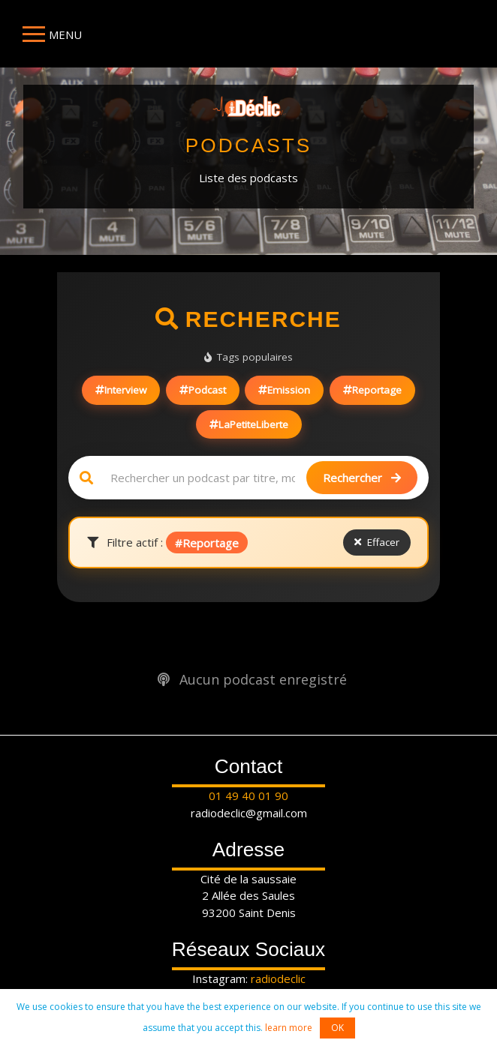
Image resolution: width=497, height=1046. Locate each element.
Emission (284, 390)
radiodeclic (278, 978)
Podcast (202, 390)
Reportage (372, 390)
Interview (120, 390)
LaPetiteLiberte (248, 424)
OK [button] (337, 1027)
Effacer (376, 542)
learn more (288, 1027)
